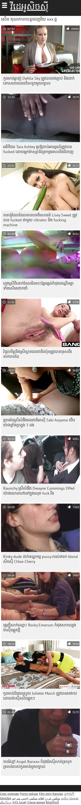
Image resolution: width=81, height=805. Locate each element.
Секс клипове (9, 794)
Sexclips (5, 798)
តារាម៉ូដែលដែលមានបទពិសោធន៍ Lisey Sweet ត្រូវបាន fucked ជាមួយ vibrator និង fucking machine (40, 220)
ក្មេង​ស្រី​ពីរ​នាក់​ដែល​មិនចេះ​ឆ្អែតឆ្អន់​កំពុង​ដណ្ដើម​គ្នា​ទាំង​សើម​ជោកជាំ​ (38, 286)
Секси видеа (36, 802)
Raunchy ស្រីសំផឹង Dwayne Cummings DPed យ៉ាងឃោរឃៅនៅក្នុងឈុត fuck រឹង (39, 491)
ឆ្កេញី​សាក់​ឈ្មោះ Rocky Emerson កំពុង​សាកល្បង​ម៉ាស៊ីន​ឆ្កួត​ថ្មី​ (39, 627)
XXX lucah (19, 802)
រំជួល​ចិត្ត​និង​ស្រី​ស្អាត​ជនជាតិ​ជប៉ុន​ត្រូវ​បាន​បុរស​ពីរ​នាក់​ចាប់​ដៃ (37, 354)
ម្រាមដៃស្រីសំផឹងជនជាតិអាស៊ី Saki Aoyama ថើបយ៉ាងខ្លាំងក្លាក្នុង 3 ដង (39, 422)
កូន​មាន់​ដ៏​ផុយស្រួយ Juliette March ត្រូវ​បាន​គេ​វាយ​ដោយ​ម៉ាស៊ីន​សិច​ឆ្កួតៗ (40, 696)
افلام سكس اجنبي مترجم (28, 798)
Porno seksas (29, 794)
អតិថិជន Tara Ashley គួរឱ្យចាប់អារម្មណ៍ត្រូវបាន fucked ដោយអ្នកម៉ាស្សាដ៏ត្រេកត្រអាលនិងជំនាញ (38, 149)
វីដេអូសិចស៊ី (29, 6)
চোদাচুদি (69, 794)
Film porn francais (51, 794)
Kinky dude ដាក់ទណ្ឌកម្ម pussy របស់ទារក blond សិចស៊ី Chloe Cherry (40, 559)
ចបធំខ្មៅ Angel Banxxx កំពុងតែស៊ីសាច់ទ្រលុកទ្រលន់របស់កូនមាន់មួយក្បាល (37, 764)
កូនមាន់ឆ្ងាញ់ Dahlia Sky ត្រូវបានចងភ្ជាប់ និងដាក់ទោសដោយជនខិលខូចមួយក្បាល (39, 81)
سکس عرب (52, 798)
